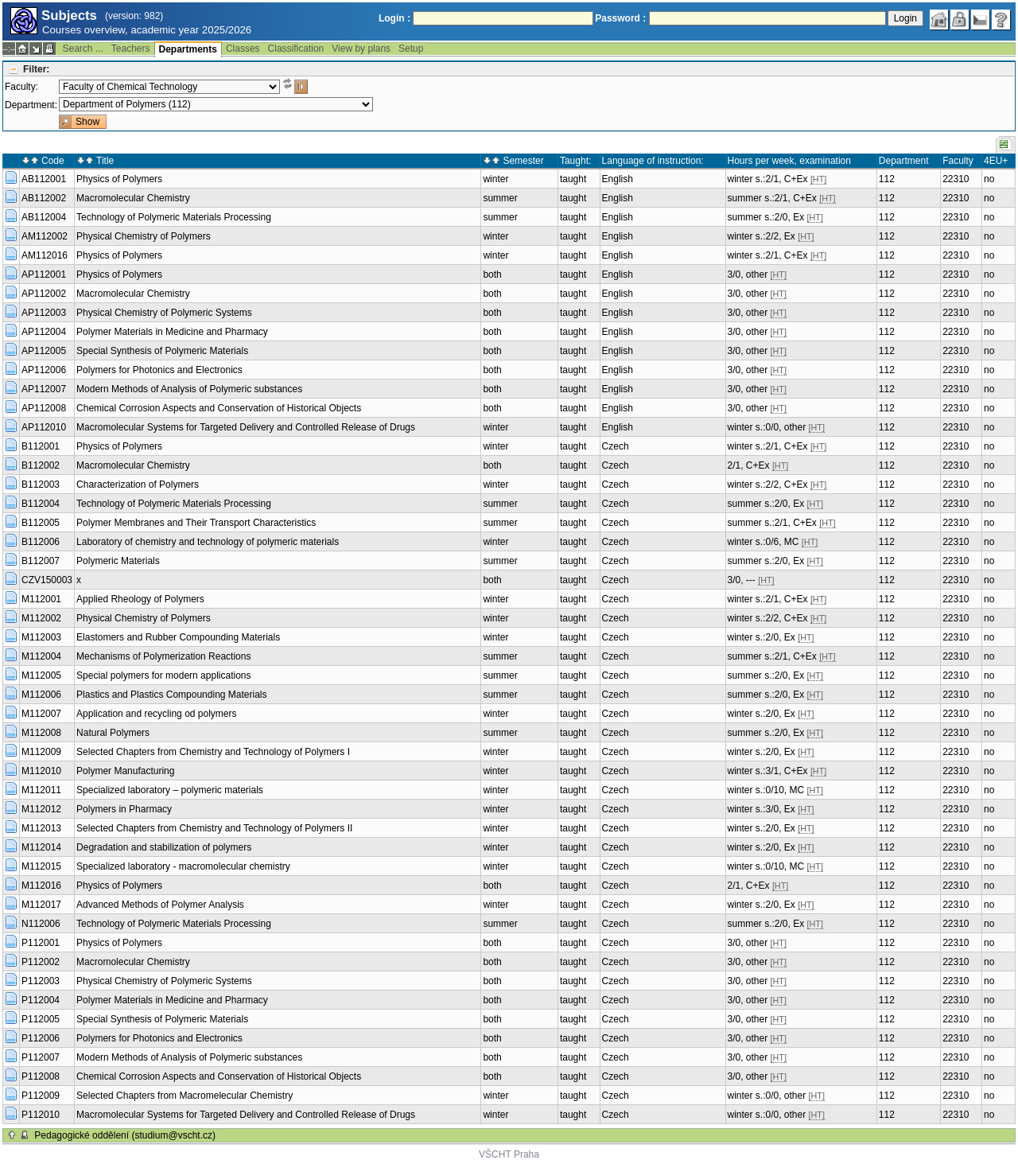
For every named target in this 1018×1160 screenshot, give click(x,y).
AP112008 (43, 408)
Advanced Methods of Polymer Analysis (160, 904)
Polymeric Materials (118, 560)
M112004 (41, 656)
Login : (394, 18)
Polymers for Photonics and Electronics (159, 370)
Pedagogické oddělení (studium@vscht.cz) (125, 1135)
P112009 (40, 1095)
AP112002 (43, 293)
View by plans (361, 48)
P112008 (40, 1076)
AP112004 (43, 331)
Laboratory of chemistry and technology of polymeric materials (207, 541)
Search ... (82, 48)
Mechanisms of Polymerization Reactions (163, 656)
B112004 (40, 503)
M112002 (41, 618)
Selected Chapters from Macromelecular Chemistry (184, 1095)
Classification (296, 48)
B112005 (40, 522)
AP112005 (43, 350)
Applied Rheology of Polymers (140, 599)
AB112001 (43, 179)
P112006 (40, 1038)
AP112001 (43, 274)
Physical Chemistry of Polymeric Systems (164, 312)
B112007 (40, 560)
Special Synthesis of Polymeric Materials (162, 350)
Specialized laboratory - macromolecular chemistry (183, 866)
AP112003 (43, 312)
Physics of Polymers (119, 179)
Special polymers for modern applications (163, 675)
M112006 (41, 694)
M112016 (41, 885)
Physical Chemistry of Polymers (143, 236)
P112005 (40, 1019)
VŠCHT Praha (509, 1154)
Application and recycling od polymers (156, 713)
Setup (410, 48)
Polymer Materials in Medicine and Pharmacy (172, 331)
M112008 (41, 732)
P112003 (40, 981)
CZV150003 (46, 580)
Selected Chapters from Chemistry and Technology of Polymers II (214, 828)
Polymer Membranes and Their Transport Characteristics (196, 522)
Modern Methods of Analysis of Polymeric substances (189, 389)
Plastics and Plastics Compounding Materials (171, 694)
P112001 (40, 942)
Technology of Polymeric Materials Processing (173, 217)
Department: (31, 105)
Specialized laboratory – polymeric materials (169, 790)
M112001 (41, 599)
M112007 (41, 713)
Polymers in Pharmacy (124, 809)
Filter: (36, 69)
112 (887, 179)
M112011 (41, 790)
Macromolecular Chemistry (133, 198)
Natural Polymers (113, 732)
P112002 (40, 961)
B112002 (40, 465)
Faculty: (21, 86)
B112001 (40, 446)
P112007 (40, 1057)
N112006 (40, 923)
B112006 (40, 541)
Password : (620, 18)
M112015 (41, 866)
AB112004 (43, 217)
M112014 (41, 847)
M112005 (41, 675)
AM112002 (44, 236)
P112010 (40, 1114)
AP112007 (43, 389)
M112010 (41, 771)
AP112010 (43, 427)
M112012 (41, 809)
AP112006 (43, 370)
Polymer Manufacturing (125, 771)
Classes (243, 48)
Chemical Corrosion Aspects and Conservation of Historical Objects (218, 408)
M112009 (41, 751)
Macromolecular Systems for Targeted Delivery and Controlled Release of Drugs (245, 427)
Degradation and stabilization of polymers (163, 847)
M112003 (41, 637)
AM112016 (44, 255)
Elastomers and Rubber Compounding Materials (178, 637)
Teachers (130, 48)
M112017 (41, 904)
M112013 (41, 828)
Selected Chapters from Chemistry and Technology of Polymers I (213, 751)
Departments (188, 49)
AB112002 (43, 198)
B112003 (40, 484)
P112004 (40, 1000)
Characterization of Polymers (137, 484)
